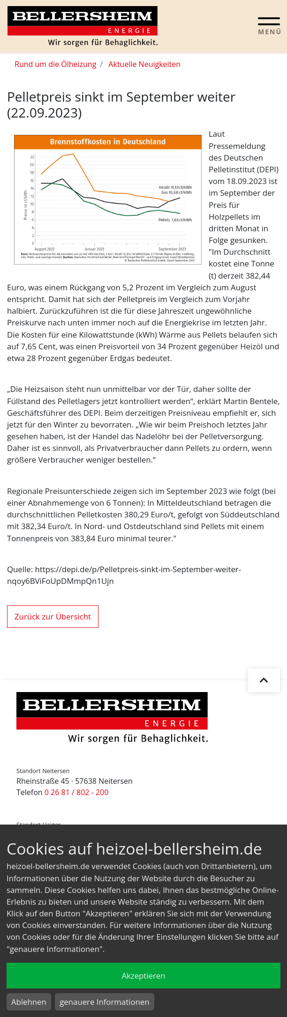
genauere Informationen (104, 1001)
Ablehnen (28, 1001)
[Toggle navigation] (269, 26)
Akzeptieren (143, 975)
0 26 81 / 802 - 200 (77, 792)
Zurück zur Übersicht (53, 616)
